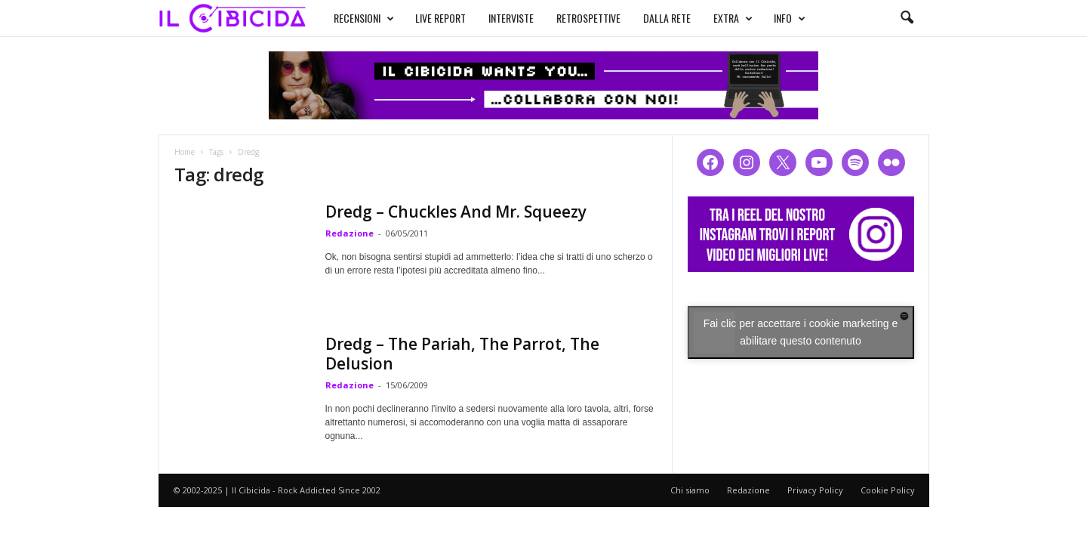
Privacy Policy (815, 490)
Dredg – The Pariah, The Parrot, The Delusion (462, 353)
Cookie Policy (888, 490)
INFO (789, 18)
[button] (906, 18)
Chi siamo (690, 490)
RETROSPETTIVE (588, 18)
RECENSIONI (364, 18)
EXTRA (733, 18)
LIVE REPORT (440, 18)
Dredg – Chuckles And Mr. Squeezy (456, 211)
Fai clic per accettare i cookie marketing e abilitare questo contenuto (801, 332)
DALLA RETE (667, 18)
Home (184, 152)
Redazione (349, 233)
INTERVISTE (511, 18)
